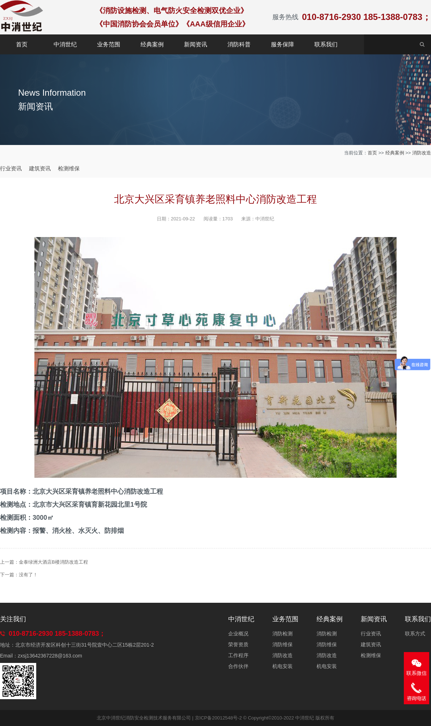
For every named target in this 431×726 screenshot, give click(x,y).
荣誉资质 (238, 644)
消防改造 (421, 152)
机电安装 (282, 666)
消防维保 (282, 644)
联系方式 (415, 633)
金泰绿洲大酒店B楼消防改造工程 (53, 562)
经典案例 (152, 44)
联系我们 (326, 44)
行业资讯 (11, 168)
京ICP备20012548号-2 (218, 718)
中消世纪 (65, 44)
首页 (22, 44)
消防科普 (239, 44)
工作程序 (238, 655)
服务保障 (282, 44)
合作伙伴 (238, 666)
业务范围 (108, 44)
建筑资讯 (40, 168)
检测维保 (69, 168)
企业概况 (238, 633)
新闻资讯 (195, 44)
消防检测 (282, 633)
